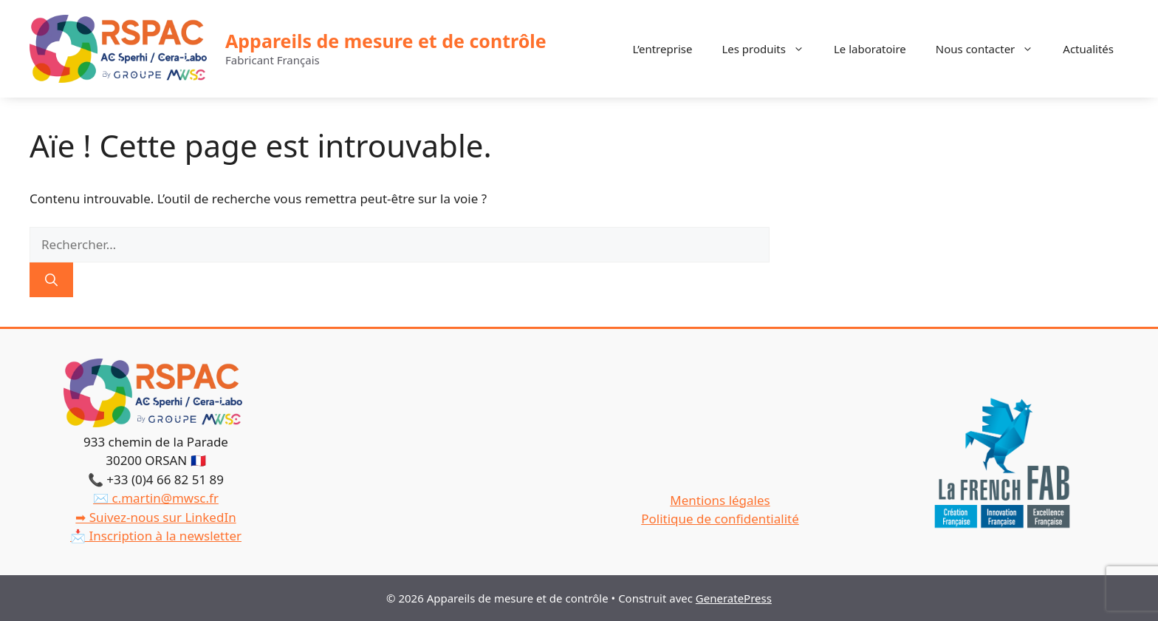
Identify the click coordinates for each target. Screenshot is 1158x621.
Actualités (1088, 48)
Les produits (770, 49)
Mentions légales (720, 500)
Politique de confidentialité (720, 518)
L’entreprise (663, 48)
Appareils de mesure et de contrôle (386, 40)
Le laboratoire (870, 48)
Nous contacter (992, 49)
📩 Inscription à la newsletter (155, 535)
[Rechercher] (51, 280)
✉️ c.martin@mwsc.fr (156, 497)
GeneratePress (734, 598)
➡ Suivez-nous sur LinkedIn (155, 517)
